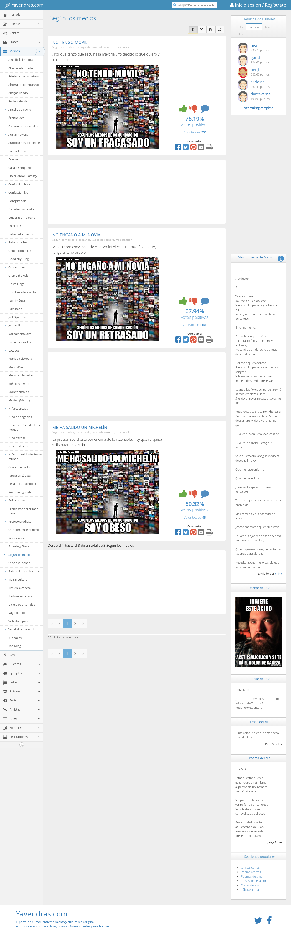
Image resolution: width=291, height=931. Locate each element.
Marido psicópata (20, 359)
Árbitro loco (16, 118)
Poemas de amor (252, 876)
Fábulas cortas (250, 890)
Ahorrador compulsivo (23, 85)
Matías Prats (16, 367)
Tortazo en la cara (20, 596)
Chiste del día (259, 679)
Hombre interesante (22, 292)
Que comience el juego (23, 530)
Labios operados (19, 342)
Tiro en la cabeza (19, 588)
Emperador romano (21, 217)
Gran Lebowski (18, 275)
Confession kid (18, 192)
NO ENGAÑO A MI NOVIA (76, 235)
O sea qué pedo (19, 467)
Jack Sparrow (17, 317)
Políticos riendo (18, 500)
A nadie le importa (20, 60)
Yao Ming (14, 646)
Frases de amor (251, 885)
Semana (254, 27)
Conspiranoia (17, 201)
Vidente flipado (18, 621)
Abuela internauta (20, 68)
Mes (268, 27)
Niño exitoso (17, 438)
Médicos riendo (18, 384)
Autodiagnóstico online (24, 143)
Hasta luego (16, 284)
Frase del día (260, 722)
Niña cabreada (18, 408)
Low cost (14, 350)
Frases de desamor (253, 881)
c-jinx (278, 574)
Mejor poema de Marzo (255, 257)
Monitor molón (18, 392)
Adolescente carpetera (23, 76)
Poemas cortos (251, 872)
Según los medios (17, 555)
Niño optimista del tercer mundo (25, 456)
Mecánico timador (20, 375)
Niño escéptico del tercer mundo (25, 427)
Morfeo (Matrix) (19, 400)
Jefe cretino (15, 325)
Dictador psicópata (21, 209)
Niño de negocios (20, 417)
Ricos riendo (16, 538)
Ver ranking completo (258, 108)
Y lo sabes (15, 638)
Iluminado (15, 309)
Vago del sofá (17, 613)
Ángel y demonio (19, 109)
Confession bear (19, 184)
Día (241, 27)
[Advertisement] (137, 192)
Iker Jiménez (16, 301)
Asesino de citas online (23, 126)
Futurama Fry (17, 242)
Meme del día (259, 588)
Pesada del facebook (22, 484)
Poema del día (260, 758)
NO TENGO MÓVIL (69, 42)
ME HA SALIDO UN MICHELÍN (79, 427)
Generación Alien (19, 251)
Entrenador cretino (21, 234)
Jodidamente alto (20, 334)
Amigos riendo (18, 101)
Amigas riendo (18, 93)
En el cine (14, 226)
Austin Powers (18, 134)
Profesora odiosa (19, 521)
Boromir (14, 159)
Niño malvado (18, 446)
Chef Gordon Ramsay (22, 176)
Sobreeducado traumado (25, 571)
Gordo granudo (18, 267)
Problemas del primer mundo (23, 511)
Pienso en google (19, 492)
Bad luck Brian (18, 151)
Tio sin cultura (17, 579)
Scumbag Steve (18, 546)
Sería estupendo (19, 563)
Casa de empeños (20, 168)
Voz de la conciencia (21, 629)
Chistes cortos (250, 867)
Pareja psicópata (19, 475)
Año (241, 34)
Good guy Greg (18, 259)
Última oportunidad (21, 604)
